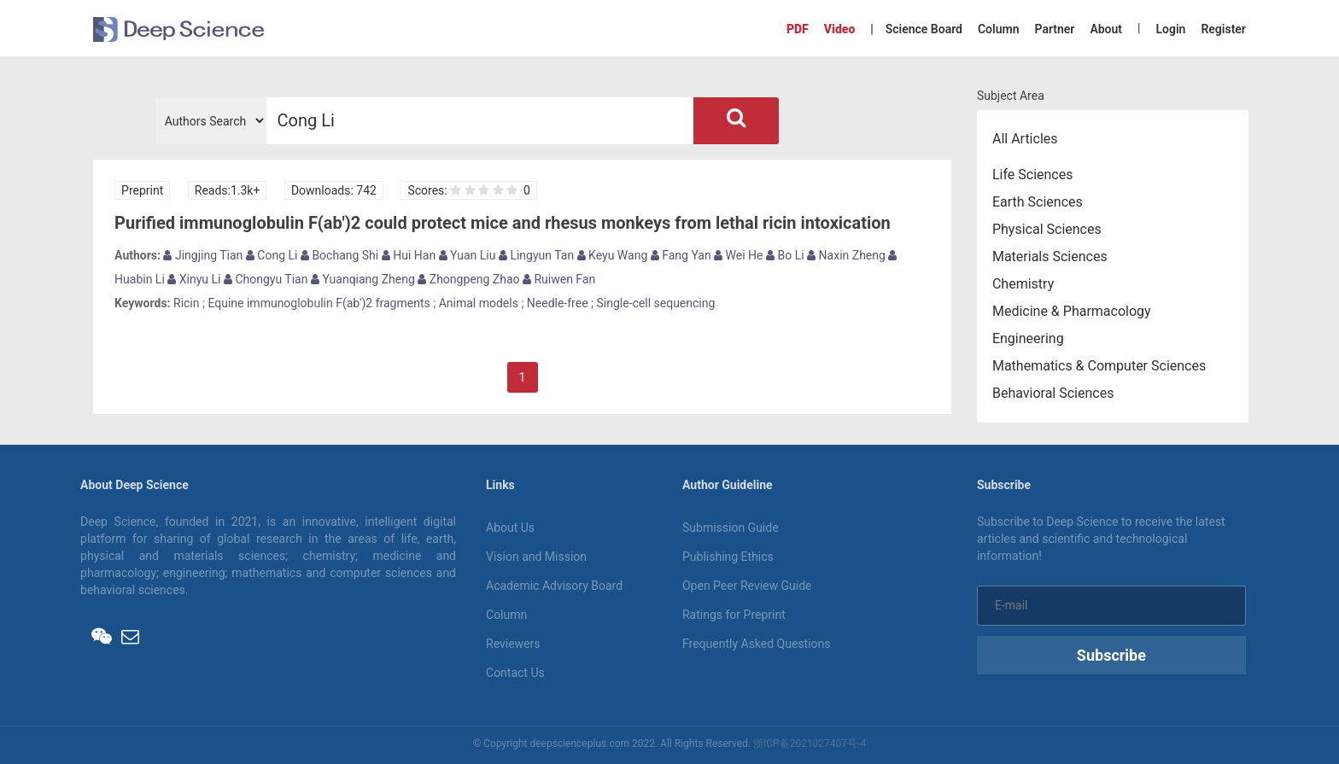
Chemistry (1023, 284)
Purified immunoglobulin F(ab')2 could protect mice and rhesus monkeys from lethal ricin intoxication (502, 223)
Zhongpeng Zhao (468, 279)
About (1106, 29)
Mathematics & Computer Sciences (1099, 366)
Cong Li (272, 255)
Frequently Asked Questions (756, 643)
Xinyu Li (193, 279)
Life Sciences (1032, 174)
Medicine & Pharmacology (1071, 311)
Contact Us (515, 672)
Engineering (1028, 338)
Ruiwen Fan (559, 279)
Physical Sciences (1047, 229)
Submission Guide (730, 527)
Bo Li (785, 255)
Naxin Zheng (846, 255)
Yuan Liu (467, 255)
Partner (1054, 29)
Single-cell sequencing (656, 303)
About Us (510, 527)
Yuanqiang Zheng (363, 279)
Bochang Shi (339, 255)
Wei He (738, 255)
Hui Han (409, 255)
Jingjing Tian (203, 255)
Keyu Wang (612, 255)
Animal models (478, 303)
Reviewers (513, 643)
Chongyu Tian (266, 279)
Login (1170, 29)
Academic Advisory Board (554, 585)
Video (839, 29)
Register (1223, 29)
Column (999, 29)
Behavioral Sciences (1053, 393)
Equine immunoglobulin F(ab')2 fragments (319, 303)
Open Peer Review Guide (746, 585)
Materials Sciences (1050, 256)
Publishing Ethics (728, 556)
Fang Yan (681, 255)
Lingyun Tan (536, 255)
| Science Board (916, 29)
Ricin (186, 303)
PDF (797, 29)
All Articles (1025, 139)
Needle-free (557, 303)
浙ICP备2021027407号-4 (809, 743)
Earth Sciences (1037, 202)
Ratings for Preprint (734, 614)
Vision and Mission (536, 556)
